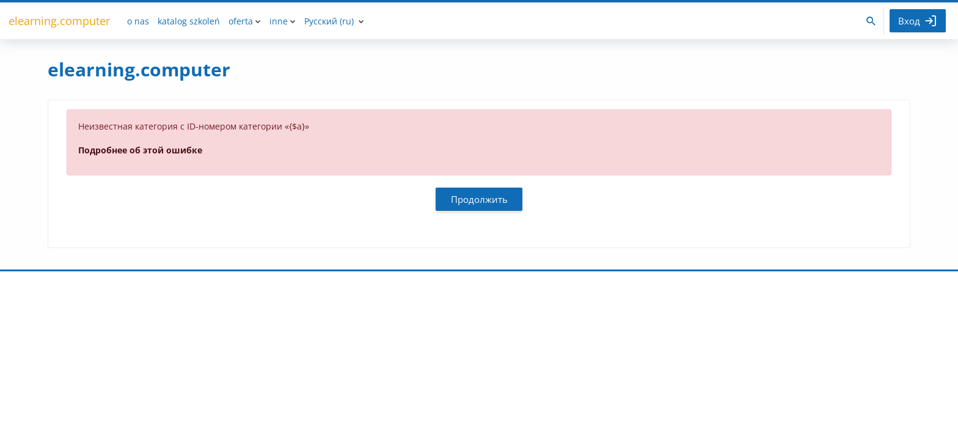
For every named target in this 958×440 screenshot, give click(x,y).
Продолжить (479, 199)
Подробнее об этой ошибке (140, 150)
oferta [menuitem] (241, 21)
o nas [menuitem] (138, 21)
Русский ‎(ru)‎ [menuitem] (329, 21)
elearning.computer (59, 20)
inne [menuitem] (278, 21)
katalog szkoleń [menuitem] (189, 21)
